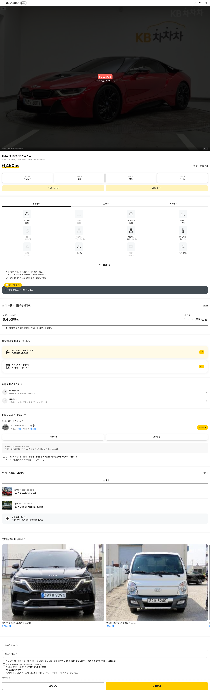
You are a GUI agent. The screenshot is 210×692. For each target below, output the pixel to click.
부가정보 (173, 203)
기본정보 (105, 203)
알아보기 (105, 352)
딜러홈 (201, 427)
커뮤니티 (105, 480)
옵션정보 (36, 203)
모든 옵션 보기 (105, 265)
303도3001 (16, 3)
